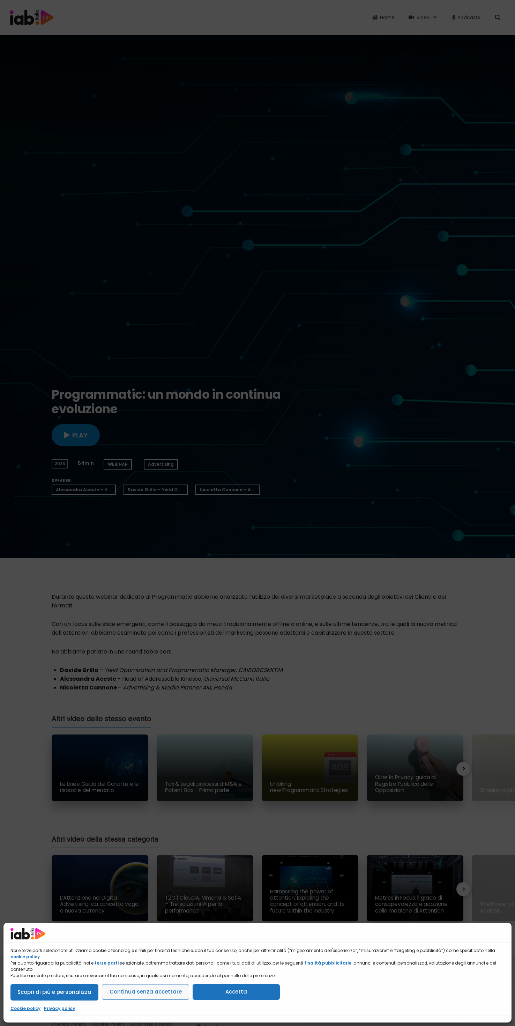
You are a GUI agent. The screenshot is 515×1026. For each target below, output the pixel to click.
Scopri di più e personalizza (54, 992)
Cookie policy (25, 1008)
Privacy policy (59, 1008)
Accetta (236, 991)
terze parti (107, 963)
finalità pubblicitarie (327, 963)
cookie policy (25, 957)
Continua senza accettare (146, 991)
